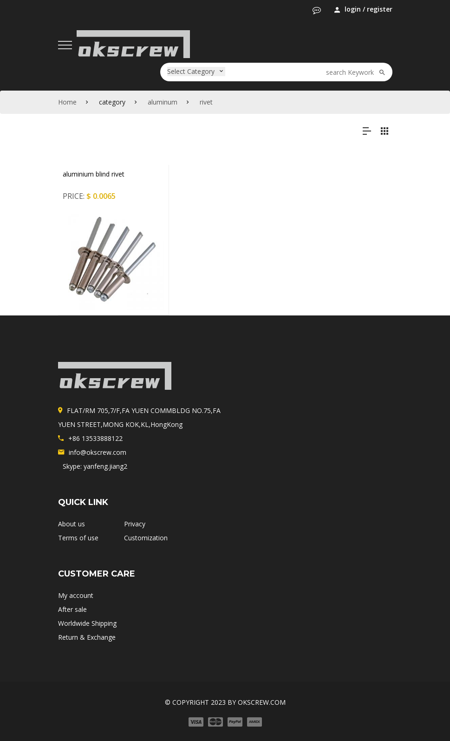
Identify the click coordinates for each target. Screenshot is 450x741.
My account (75, 595)
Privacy (134, 523)
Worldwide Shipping (87, 623)
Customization (146, 537)
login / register (363, 9)
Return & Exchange (87, 637)
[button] (317, 10)
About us (71, 523)
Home (67, 102)
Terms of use (78, 537)
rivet (206, 102)
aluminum (162, 102)
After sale (72, 609)
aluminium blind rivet (93, 174)
